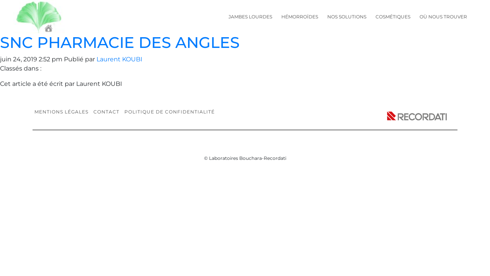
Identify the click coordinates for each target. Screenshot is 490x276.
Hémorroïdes (299, 17)
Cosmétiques (393, 17)
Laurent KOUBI (119, 59)
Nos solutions (346, 17)
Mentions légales (61, 112)
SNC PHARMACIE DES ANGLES (120, 42)
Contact (106, 112)
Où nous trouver (443, 17)
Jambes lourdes (250, 17)
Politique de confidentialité (169, 112)
